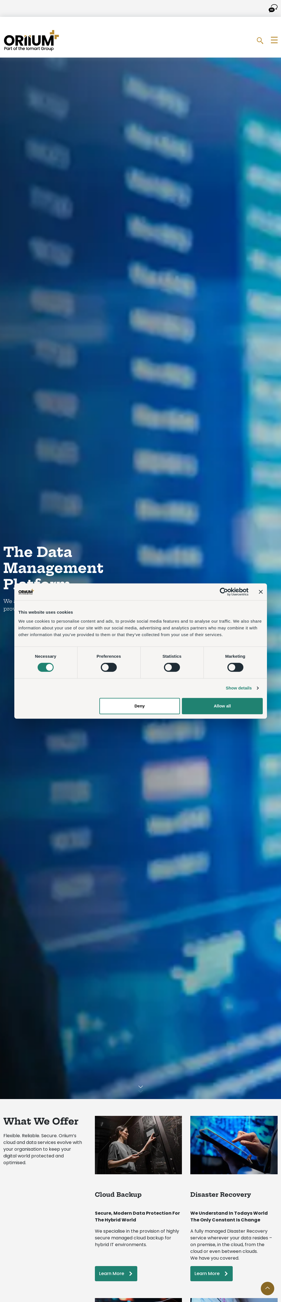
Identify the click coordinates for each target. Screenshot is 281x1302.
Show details (239, 688)
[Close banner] (261, 592)
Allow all (222, 705)
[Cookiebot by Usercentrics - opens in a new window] (223, 592)
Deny (139, 705)
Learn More (111, 1273)
